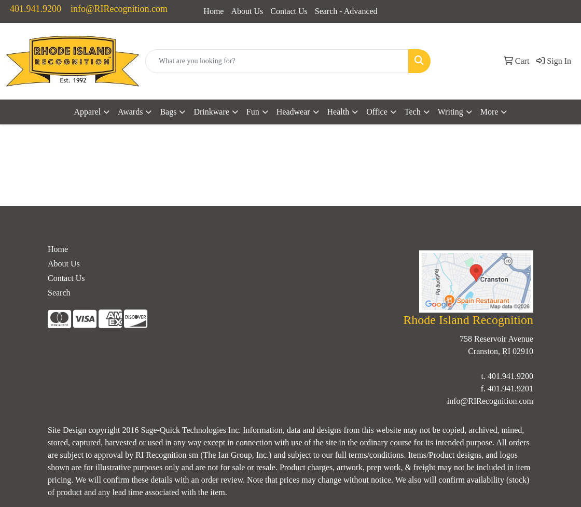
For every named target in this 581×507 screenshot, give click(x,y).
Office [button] (377, 111)
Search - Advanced (346, 11)
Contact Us (289, 11)
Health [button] (338, 111)
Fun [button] (252, 111)
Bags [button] (168, 111)
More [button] (489, 111)
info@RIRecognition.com (119, 9)
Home (213, 11)
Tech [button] (413, 111)
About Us (247, 11)
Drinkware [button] (211, 111)
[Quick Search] (277, 61)
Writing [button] (450, 111)
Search (59, 292)
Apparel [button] (87, 111)
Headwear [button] (293, 111)
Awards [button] (130, 111)
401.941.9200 (35, 9)
